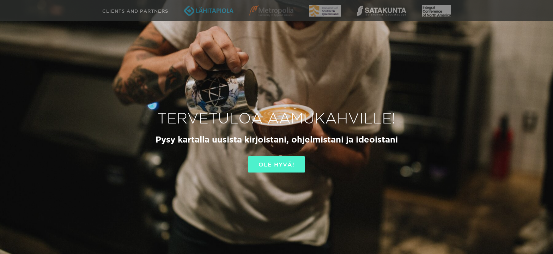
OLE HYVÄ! (276, 164)
